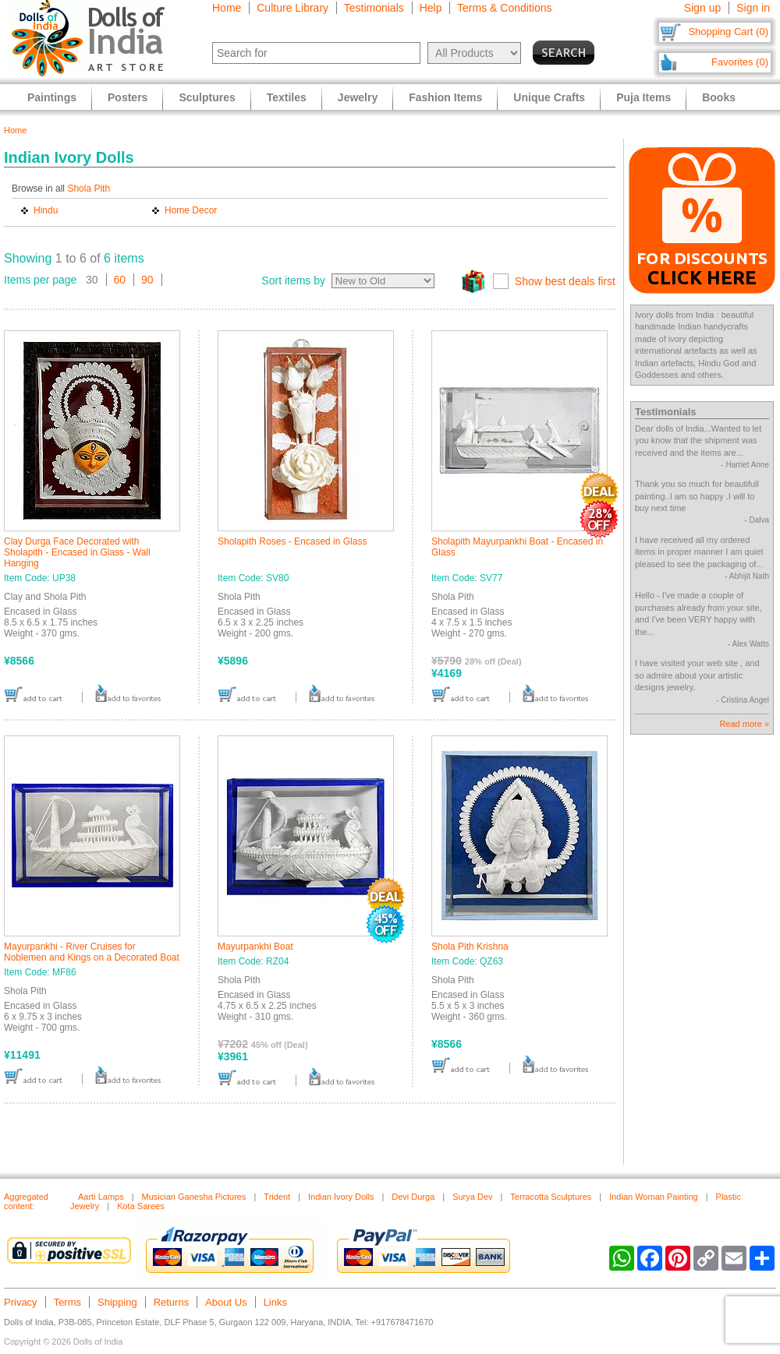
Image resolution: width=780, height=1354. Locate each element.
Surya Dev (472, 1196)
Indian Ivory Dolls (341, 1196)
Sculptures (207, 97)
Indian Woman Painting (653, 1196)
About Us (225, 1302)
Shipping (117, 1302)
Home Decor (191, 210)
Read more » (744, 723)
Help (431, 8)
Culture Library (292, 8)
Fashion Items (445, 97)
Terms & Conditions (504, 8)
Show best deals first (565, 281)
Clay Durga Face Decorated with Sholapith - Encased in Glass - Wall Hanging (77, 552)
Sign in (753, 8)
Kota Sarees (141, 1206)
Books (719, 97)
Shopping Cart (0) (728, 31)
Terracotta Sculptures (550, 1196)
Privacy (20, 1302)
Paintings (51, 97)
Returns (172, 1302)
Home (226, 8)
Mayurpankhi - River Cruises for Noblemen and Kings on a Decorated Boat (91, 952)
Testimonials (374, 8)
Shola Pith (88, 188)
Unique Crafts (549, 97)
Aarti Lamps (101, 1196)
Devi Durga (413, 1196)
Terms (67, 1302)
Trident (277, 1196)
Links (275, 1302)
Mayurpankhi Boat (255, 946)
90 (147, 279)
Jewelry (358, 97)
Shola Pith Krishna (470, 946)
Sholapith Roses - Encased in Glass (292, 541)
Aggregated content (26, 1201)
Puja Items (643, 97)
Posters (127, 97)
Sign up (702, 8)
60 (120, 279)
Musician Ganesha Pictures (194, 1196)
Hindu (46, 210)
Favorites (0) (739, 62)
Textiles (287, 97)
